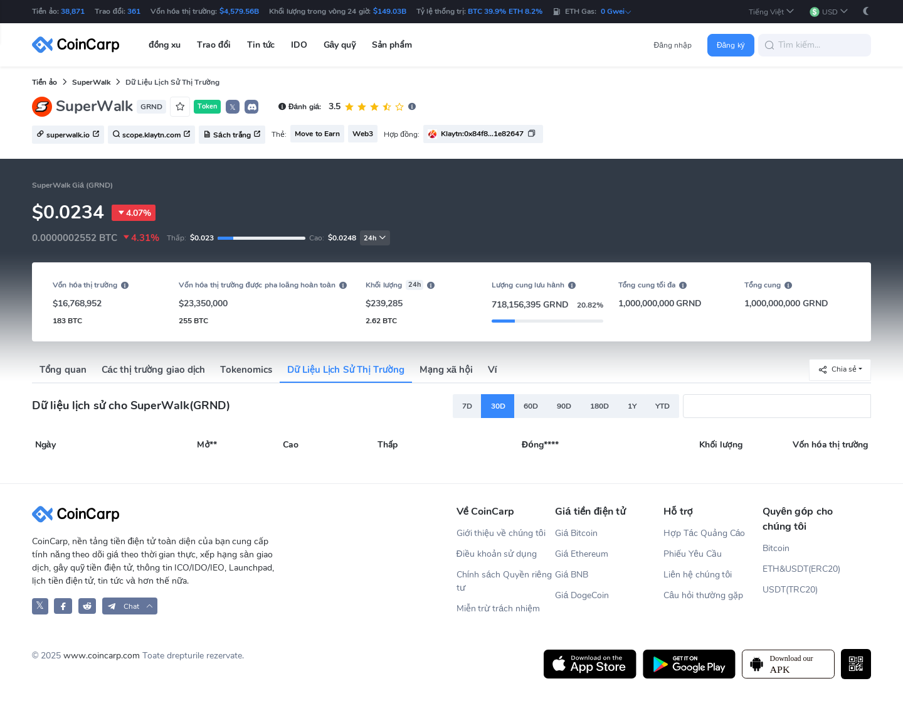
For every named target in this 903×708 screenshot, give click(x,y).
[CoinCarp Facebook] (63, 606)
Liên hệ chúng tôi (697, 575)
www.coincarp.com (101, 656)
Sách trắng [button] (232, 135)
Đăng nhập (673, 45)
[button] (772, 11)
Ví (492, 369)
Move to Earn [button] (317, 134)
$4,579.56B (239, 11)
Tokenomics (246, 369)
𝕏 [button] (233, 107)
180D (599, 406)
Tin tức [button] (261, 45)
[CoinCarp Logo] (79, 45)
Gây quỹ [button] (340, 45)
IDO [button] (299, 45)
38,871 (73, 11)
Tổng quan (63, 369)
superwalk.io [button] (68, 135)
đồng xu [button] (165, 45)
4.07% (133, 212)
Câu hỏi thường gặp (702, 595)
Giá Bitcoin (576, 533)
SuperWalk (91, 82)
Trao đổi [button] (214, 45)
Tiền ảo (44, 82)
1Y (632, 406)
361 (133, 11)
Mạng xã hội (446, 369)
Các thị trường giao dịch (154, 369)
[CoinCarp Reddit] (87, 606)
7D (467, 406)
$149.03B (389, 11)
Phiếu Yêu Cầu (692, 554)
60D (531, 406)
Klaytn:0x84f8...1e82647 (482, 134)
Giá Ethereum (581, 554)
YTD (662, 406)
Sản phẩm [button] (392, 45)
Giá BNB (571, 575)
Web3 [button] (362, 134)
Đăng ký (731, 45)
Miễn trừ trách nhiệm (498, 608)
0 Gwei (616, 11)
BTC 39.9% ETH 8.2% (505, 11)
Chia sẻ (837, 369)
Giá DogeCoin (582, 595)
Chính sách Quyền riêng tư (504, 581)
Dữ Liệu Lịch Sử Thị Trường (345, 369)
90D (564, 406)
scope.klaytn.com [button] (151, 135)
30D (498, 406)
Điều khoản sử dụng (497, 554)
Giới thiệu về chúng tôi (501, 533)
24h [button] (375, 238)
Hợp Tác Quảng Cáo (704, 533)
